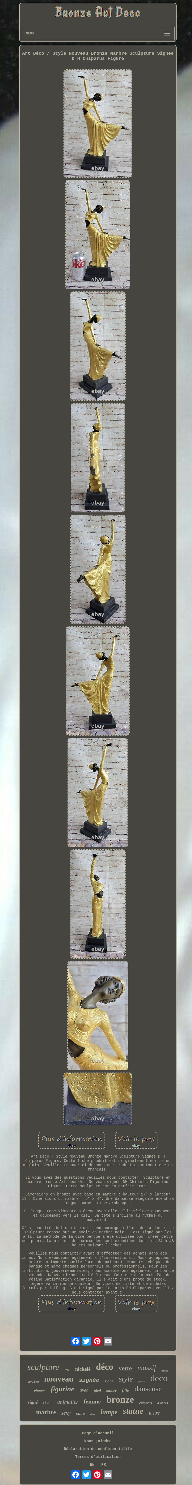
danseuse (148, 1389)
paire (80, 1413)
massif (146, 1368)
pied (97, 1391)
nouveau (58, 1378)
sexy (65, 1413)
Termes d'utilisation (97, 1457)
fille (125, 1390)
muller (111, 1391)
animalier (67, 1402)
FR (103, 1465)
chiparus (145, 1403)
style (126, 1378)
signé (33, 1402)
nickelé (82, 1369)
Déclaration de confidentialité (98, 1449)
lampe (109, 1412)
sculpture (43, 1367)
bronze (120, 1399)
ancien (33, 1381)
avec (84, 1390)
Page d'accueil (98, 1433)
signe (109, 1381)
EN (92, 1465)
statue (133, 1411)
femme (92, 1401)
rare (67, 1370)
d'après (162, 1403)
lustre (154, 1413)
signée (89, 1380)
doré (92, 1414)
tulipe (165, 1370)
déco (104, 1367)
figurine (62, 1389)
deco (159, 1378)
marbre (46, 1412)
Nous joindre (98, 1441)
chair (47, 1402)
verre (125, 1368)
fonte (142, 1381)
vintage (39, 1391)
